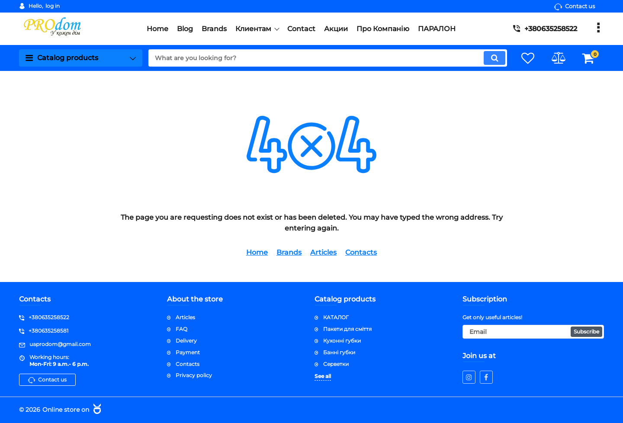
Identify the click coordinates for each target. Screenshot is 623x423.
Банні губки (339, 352)
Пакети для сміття (347, 329)
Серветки (336, 364)
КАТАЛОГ (336, 317)
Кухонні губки (342, 340)
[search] (327, 58)
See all (323, 376)
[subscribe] (533, 332)
